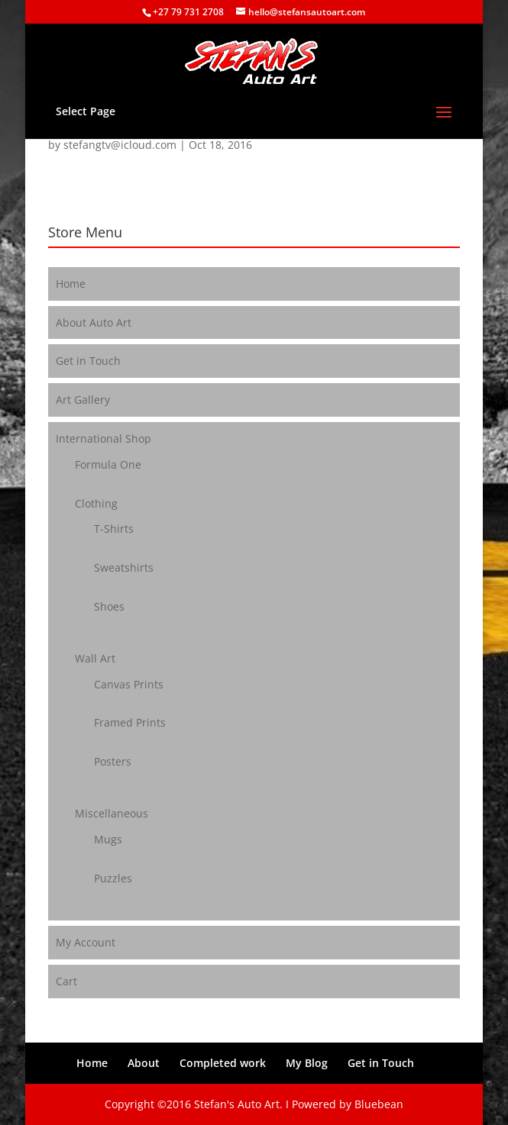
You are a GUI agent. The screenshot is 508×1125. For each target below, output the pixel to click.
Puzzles (113, 878)
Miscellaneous (111, 813)
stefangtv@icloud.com (119, 144)
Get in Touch (88, 360)
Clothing (96, 503)
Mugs (108, 839)
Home (71, 283)
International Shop (103, 438)
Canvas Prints (128, 684)
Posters (112, 761)
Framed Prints (130, 722)
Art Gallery (83, 399)
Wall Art (95, 658)
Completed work (223, 1063)
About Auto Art (93, 322)
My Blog (307, 1063)
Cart (66, 981)
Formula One (108, 464)
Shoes (109, 606)
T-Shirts (114, 528)
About (144, 1063)
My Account (85, 942)
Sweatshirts (124, 567)
